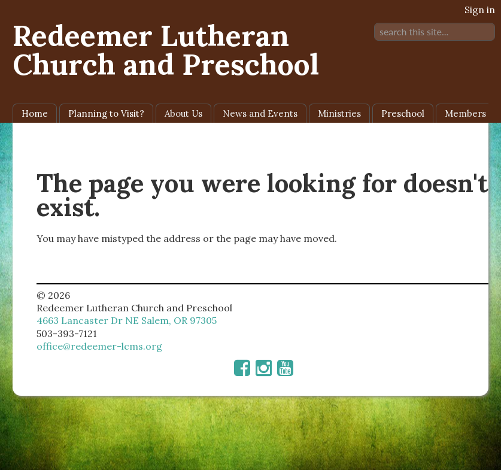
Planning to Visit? (106, 113)
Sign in (479, 10)
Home (35, 113)
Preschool (402, 113)
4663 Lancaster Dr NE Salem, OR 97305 (127, 320)
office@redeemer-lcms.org (99, 346)
